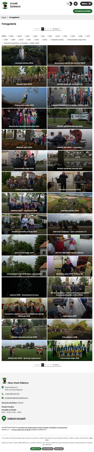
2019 (13, 39)
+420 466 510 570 (12, 409)
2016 (80, 36)
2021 (29, 39)
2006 (20, 36)
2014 (65, 36)
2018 (6, 39)
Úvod (4, 17)
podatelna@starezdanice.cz (16, 413)
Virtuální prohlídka (82, 11)
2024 (45, 39)
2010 (35, 36)
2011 (42, 36)
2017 (88, 36)
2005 (11, 36)
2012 (50, 36)
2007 (28, 36)
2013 (58, 36)
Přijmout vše (35, 449)
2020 (21, 39)
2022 (37, 39)
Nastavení (59, 449)
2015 (73, 36)
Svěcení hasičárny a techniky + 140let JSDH (21, 43)
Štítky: (4, 36)
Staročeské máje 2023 (77, 39)
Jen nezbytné (48, 449)
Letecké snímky (57, 39)
